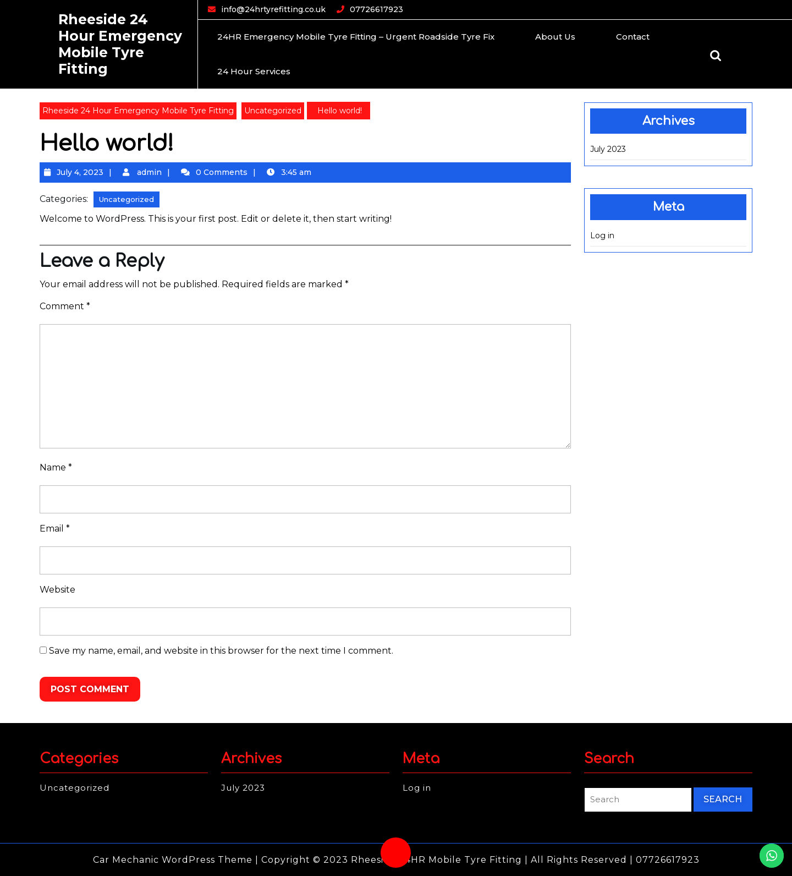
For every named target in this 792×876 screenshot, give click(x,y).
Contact (633, 36)
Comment (65, 306)
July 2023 (608, 149)
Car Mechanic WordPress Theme (172, 860)
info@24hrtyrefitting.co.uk (273, 9)
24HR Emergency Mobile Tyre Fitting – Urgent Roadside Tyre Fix (355, 36)
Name (56, 467)
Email (55, 528)
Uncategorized (272, 111)
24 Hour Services (253, 71)
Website (57, 589)
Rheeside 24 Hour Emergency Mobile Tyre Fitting (120, 44)
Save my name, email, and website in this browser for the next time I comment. (221, 650)
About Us (555, 36)
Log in (602, 235)
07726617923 (376, 9)
